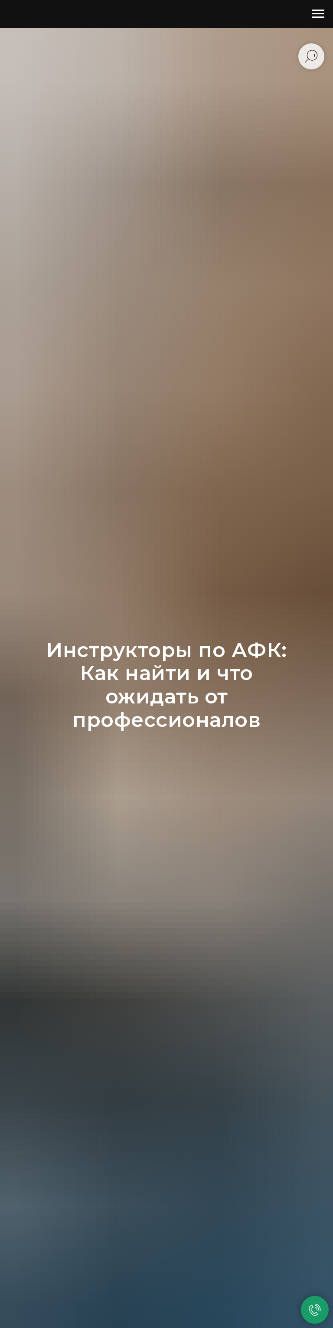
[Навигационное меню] (318, 14)
